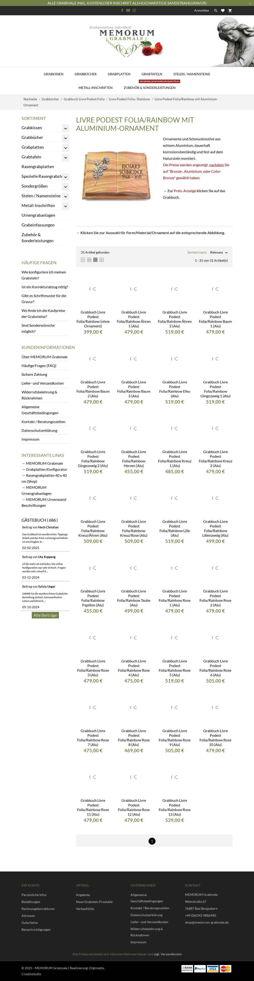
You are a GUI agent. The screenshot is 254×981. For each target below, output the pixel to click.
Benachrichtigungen (36, 929)
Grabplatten (119, 74)
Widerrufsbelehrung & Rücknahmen (39, 395)
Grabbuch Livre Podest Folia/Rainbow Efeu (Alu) (174, 389)
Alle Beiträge (45, 615)
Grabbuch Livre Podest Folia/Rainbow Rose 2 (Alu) (215, 598)
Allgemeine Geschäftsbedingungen (40, 409)
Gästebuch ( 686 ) (40, 520)
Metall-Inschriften (96, 88)
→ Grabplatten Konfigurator (44, 469)
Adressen (28, 916)
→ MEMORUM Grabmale (42, 463)
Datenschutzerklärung (39, 430)
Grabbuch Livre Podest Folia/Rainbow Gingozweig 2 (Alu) (93, 458)
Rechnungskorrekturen (38, 909)
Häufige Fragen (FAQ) (39, 365)
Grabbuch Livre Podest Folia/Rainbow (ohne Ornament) (93, 319)
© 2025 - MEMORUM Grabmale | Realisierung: (55, 968)
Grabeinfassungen (38, 224)
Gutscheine (30, 923)
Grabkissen (54, 74)
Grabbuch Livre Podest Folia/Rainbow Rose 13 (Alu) (174, 807)
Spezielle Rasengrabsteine (45, 176)
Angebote (83, 895)
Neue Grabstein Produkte (94, 902)
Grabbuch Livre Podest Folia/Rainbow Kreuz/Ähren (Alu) (93, 528)
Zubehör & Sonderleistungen (152, 85)
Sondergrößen (35, 185)
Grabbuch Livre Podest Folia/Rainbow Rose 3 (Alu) (93, 668)
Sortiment (34, 118)
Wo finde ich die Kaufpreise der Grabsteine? (43, 313)
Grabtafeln (152, 74)
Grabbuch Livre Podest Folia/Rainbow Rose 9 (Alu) (174, 737)
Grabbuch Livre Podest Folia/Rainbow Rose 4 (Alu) (134, 668)
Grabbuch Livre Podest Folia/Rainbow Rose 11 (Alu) (93, 807)
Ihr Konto (30, 885)
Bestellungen (31, 902)
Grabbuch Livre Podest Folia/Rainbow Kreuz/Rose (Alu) (133, 528)
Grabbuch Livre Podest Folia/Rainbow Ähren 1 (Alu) (134, 319)
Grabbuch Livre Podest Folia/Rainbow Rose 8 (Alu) (134, 737)
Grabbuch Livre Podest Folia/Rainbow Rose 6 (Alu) (215, 668)
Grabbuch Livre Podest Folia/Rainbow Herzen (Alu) (133, 458)
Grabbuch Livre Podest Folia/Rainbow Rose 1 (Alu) (174, 598)
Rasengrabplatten (38, 166)
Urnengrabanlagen (38, 215)
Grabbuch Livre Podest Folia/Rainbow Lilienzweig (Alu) (215, 528)
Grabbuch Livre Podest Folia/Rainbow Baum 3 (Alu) (133, 389)
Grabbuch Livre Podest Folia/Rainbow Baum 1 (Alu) (215, 319)
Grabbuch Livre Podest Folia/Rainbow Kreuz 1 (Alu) (174, 458)
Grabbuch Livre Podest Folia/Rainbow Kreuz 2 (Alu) (215, 458)
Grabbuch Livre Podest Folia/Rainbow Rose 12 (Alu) (134, 807)
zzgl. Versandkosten (168, 954)
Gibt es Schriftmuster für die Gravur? (44, 298)
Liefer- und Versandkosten (43, 383)
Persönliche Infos (34, 895)
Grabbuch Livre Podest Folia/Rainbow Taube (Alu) (133, 598)
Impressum (30, 439)
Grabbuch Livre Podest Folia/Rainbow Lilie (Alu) (174, 528)
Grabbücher (86, 74)
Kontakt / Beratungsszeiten (43, 421)
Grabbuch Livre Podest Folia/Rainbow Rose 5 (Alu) (174, 668)
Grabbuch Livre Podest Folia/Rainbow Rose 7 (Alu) (93, 737)
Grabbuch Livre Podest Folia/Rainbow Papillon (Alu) (93, 598)
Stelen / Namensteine (191, 74)
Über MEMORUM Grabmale (44, 356)
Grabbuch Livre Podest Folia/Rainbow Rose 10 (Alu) (215, 737)
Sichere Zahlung (34, 374)
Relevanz (216, 252)
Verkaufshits (85, 909)
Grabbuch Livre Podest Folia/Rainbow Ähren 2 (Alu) (175, 319)
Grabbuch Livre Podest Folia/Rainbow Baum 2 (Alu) (93, 389)
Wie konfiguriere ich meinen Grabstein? (44, 275)
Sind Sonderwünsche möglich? (38, 328)
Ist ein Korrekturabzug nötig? (45, 287)
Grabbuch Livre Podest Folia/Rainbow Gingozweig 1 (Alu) (215, 389)
